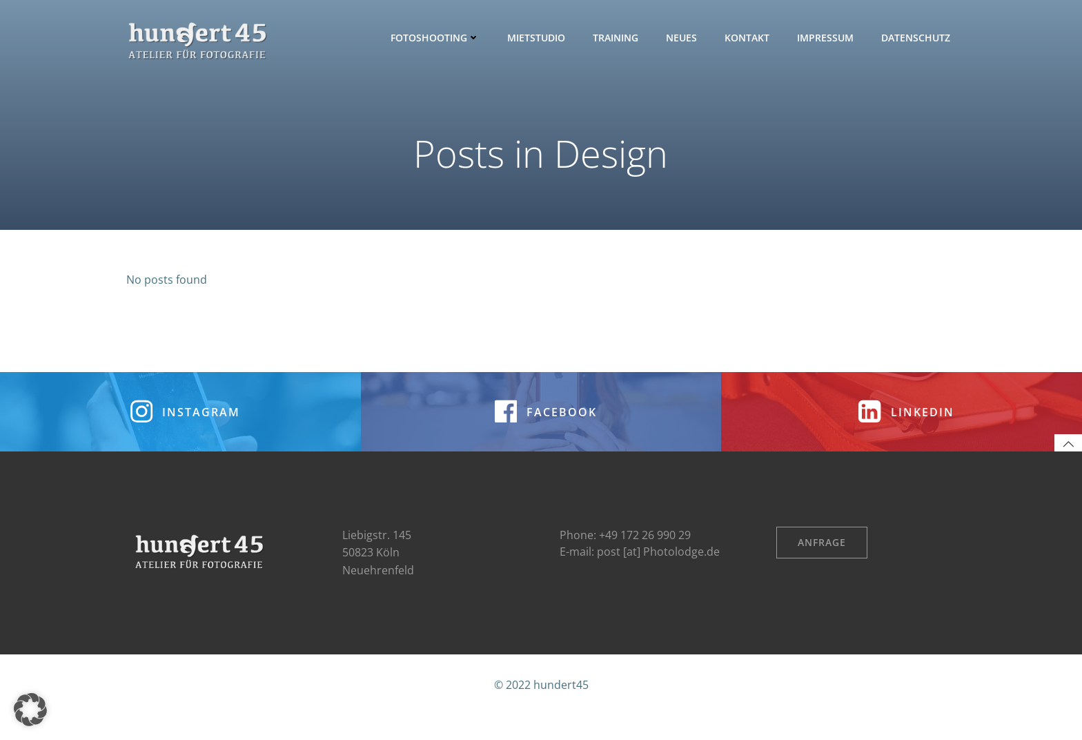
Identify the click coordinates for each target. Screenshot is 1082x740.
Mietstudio (538, 37)
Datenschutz (917, 37)
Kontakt (749, 37)
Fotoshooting (437, 37)
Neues (683, 37)
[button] (30, 709)
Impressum (827, 37)
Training (617, 37)
